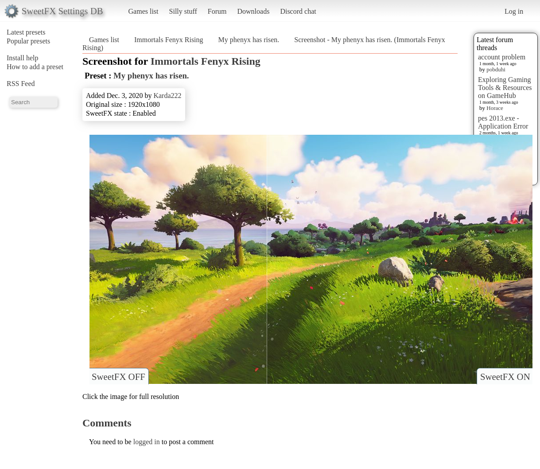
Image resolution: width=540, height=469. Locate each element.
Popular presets (28, 41)
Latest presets (26, 32)
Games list (143, 11)
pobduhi (495, 69)
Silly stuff (183, 11)
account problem (501, 57)
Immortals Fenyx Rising (168, 39)
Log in (514, 11)
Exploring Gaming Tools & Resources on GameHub (505, 87)
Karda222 (167, 95)
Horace (494, 108)
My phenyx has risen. (249, 39)
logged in (146, 442)
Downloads (253, 11)
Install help (23, 58)
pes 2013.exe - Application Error (503, 122)
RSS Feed (21, 83)
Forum (217, 11)
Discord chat (298, 11)
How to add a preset (35, 66)
